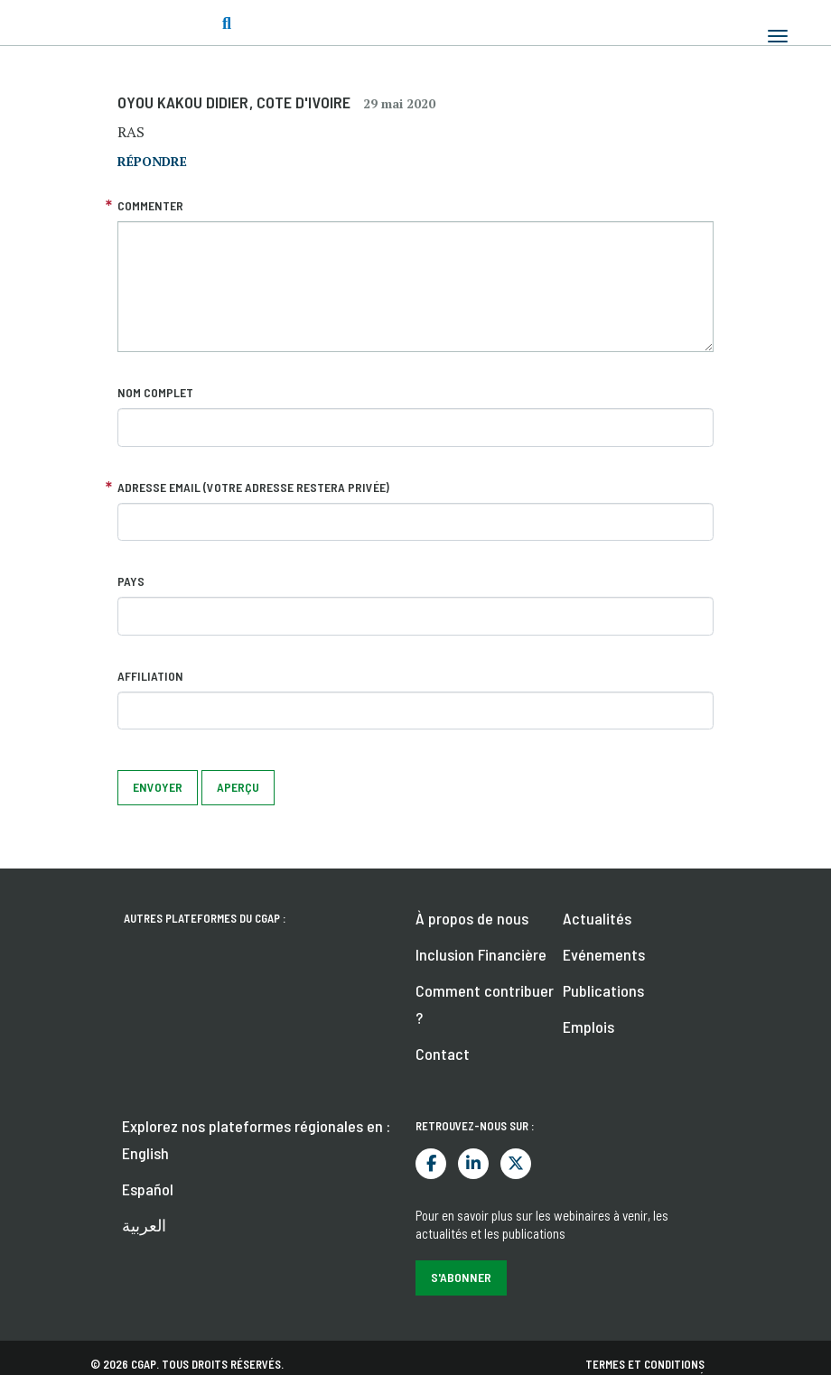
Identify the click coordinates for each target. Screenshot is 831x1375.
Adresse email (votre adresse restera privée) (253, 487)
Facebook (431, 1163)
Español (147, 1189)
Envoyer (157, 786)
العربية (144, 1225)
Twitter (515, 1163)
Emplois (588, 1026)
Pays (131, 581)
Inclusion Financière (481, 954)
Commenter (150, 205)
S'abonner (461, 1277)
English (145, 1153)
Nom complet (155, 392)
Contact (443, 1054)
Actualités (597, 918)
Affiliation (150, 675)
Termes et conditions (645, 1364)
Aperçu (238, 786)
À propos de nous (472, 918)
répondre (152, 161)
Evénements (604, 954)
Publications (603, 990)
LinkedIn (473, 1163)
